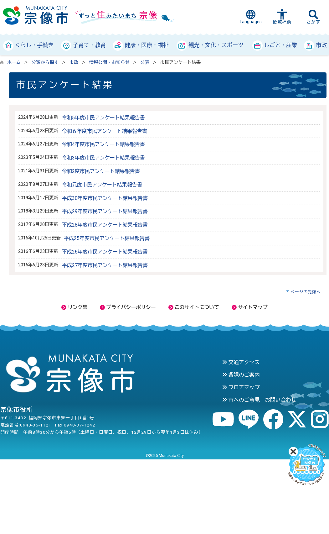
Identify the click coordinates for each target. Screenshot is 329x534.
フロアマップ (241, 387)
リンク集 (74, 307)
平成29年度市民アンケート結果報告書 (105, 211)
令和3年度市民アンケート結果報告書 (103, 158)
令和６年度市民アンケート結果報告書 (104, 131)
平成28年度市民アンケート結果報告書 (105, 225)
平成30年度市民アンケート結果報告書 (105, 198)
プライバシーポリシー (128, 307)
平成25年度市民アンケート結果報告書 (107, 238)
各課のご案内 (241, 375)
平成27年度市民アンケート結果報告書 (105, 265)
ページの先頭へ (305, 292)
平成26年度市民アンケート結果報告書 (105, 252)
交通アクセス (241, 362)
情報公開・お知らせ (109, 62)
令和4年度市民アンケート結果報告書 (103, 144)
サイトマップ (250, 307)
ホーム (14, 62)
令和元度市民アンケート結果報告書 (102, 185)
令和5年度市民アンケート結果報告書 (103, 118)
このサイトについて (193, 307)
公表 (144, 62)
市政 (73, 62)
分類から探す (45, 62)
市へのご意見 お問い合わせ (259, 400)
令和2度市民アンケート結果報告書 (101, 171)
